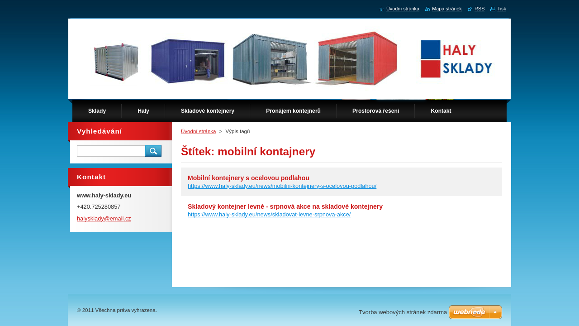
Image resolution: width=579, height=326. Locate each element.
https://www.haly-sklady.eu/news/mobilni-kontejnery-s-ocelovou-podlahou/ (282, 185)
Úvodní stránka (198, 131)
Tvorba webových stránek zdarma (403, 312)
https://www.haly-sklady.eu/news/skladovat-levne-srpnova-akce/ (269, 214)
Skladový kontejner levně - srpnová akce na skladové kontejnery (285, 206)
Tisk (501, 8)
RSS (479, 8)
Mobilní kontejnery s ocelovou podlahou (248, 178)
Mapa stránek (447, 8)
